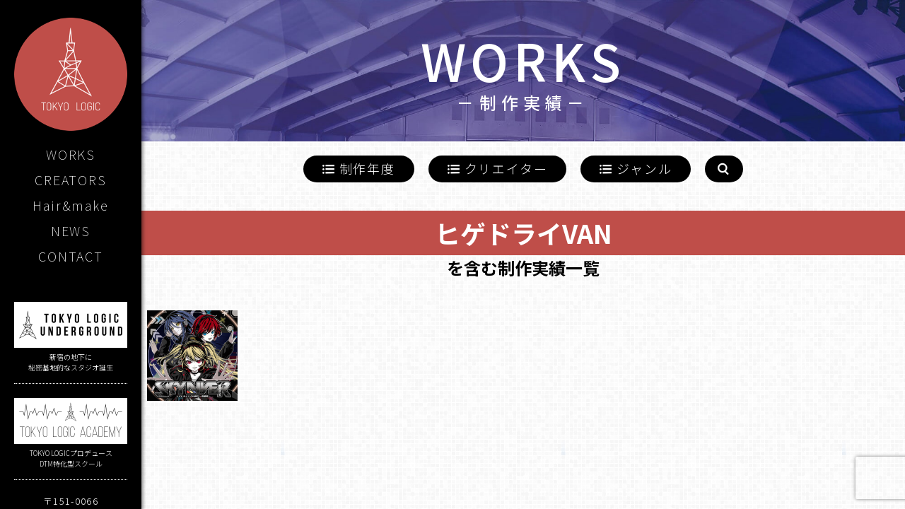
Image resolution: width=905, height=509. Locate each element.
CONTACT (70, 256)
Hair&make (70, 205)
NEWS (70, 230)
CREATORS (70, 179)
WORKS (70, 154)
